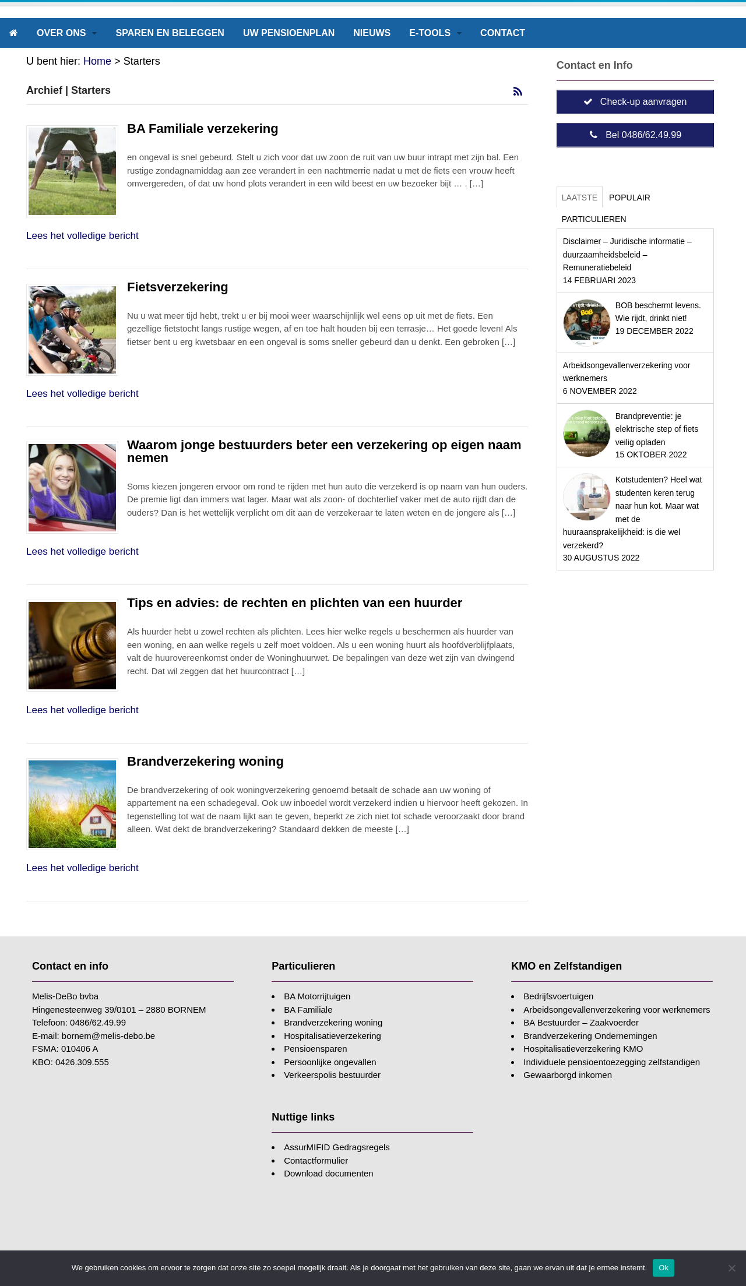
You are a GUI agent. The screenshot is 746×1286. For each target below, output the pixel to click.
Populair (629, 197)
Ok (663, 1267)
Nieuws (371, 33)
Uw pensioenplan (289, 33)
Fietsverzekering (177, 287)
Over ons (61, 33)
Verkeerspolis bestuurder (332, 1075)
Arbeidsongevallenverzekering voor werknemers (616, 1009)
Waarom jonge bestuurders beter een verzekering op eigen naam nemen (324, 451)
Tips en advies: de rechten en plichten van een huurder (294, 603)
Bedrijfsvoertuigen (558, 996)
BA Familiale (308, 1009)
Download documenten (328, 1173)
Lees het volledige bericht (82, 235)
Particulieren (594, 219)
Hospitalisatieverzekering (332, 1036)
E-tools (430, 33)
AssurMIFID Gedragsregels (337, 1147)
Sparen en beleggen (169, 33)
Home (97, 61)
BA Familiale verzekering (203, 128)
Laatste (579, 197)
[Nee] (731, 1268)
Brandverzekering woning (205, 761)
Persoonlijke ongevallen (330, 1062)
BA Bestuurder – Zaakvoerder (581, 1022)
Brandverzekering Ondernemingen (590, 1036)
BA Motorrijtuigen (317, 996)
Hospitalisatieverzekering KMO (583, 1049)
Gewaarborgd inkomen (567, 1075)
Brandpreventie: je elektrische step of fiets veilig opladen (656, 429)
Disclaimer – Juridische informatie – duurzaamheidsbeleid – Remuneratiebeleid (627, 254)
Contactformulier (316, 1160)
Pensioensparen (315, 1049)
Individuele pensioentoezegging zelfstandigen (611, 1062)
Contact (502, 33)
